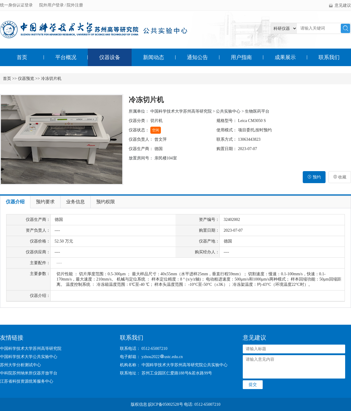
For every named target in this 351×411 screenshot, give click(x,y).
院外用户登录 (52, 5)
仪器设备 (109, 57)
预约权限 (105, 201)
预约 (314, 177)
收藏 (340, 177)
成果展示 (285, 57)
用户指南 (241, 57)
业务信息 (75, 201)
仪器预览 (26, 78)
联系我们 (329, 57)
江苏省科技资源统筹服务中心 (26, 381)
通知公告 (197, 57)
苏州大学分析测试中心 (20, 365)
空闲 (155, 130)
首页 (22, 57)
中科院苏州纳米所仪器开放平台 (28, 373)
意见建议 (343, 5)
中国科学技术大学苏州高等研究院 (30, 348)
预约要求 (45, 201)
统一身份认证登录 (17, 5)
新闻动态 (153, 57)
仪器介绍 (15, 201)
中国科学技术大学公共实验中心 (28, 357)
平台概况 (65, 57)
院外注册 (75, 5)
